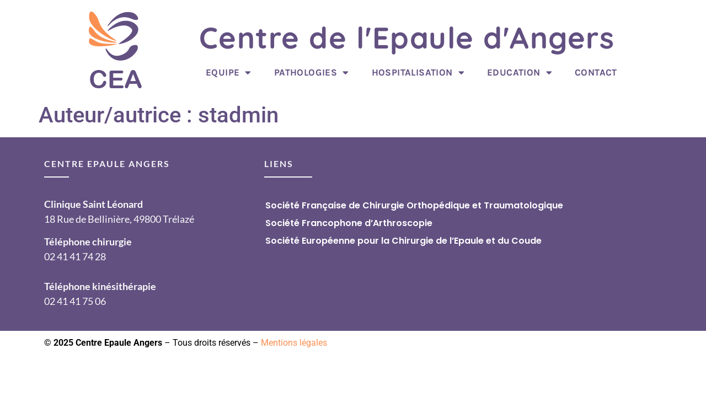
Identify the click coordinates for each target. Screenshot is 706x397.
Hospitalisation (418, 72)
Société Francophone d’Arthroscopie (348, 223)
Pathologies (311, 72)
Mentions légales (294, 342)
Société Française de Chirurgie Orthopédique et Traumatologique (414, 205)
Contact (596, 72)
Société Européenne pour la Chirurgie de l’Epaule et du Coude (403, 240)
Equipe (229, 72)
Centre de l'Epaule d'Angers (407, 37)
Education (519, 72)
